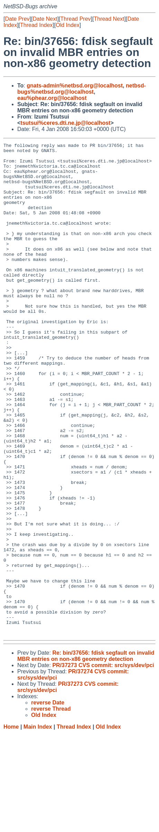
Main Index (38, 825)
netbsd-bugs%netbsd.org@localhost (81, 89)
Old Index (67, 25)
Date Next (44, 19)
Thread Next (109, 19)
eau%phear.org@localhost (52, 98)
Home (11, 825)
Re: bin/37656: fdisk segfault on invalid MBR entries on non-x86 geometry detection (86, 754)
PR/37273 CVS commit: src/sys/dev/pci (103, 764)
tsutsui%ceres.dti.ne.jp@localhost (65, 123)
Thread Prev (75, 19)
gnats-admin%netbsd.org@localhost (75, 85)
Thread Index (36, 25)
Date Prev (17, 19)
